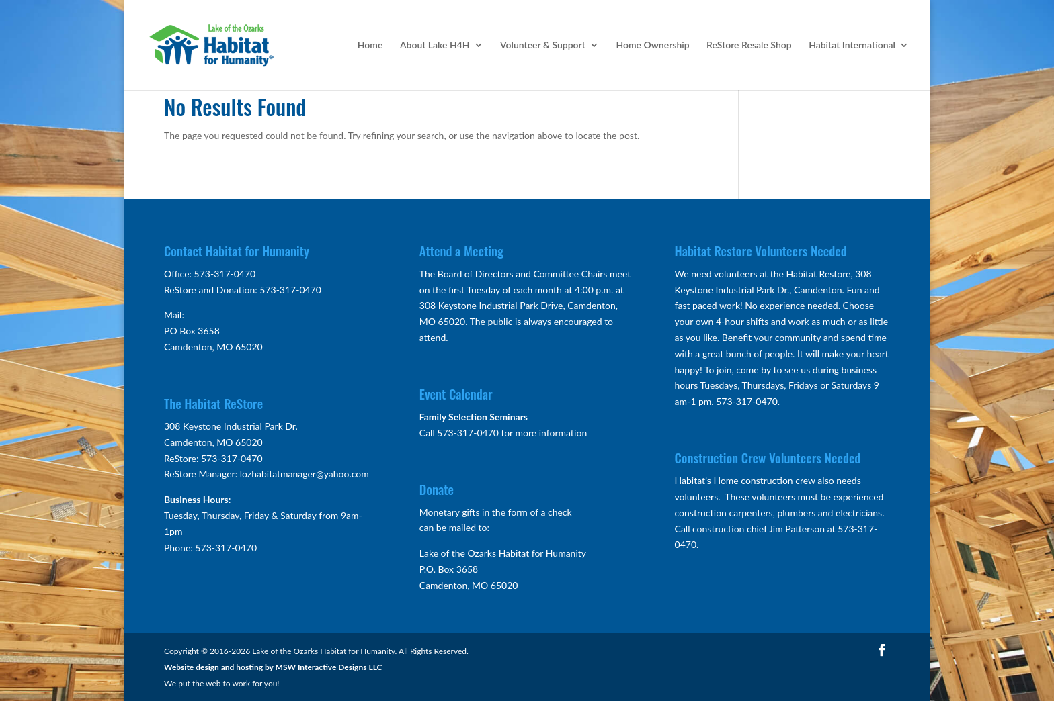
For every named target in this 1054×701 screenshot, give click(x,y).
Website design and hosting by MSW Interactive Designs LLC (273, 667)
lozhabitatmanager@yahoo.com (304, 473)
